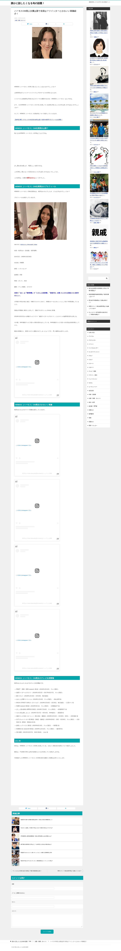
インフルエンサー (93, 348)
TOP (21, 941)
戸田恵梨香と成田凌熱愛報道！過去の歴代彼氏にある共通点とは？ (36, 836)
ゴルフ (90, 359)
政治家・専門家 (96, 222)
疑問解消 (91, 414)
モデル (90, 383)
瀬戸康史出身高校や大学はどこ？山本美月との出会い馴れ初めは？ (36, 844)
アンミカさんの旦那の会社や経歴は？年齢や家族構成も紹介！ (27, 870)
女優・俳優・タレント (20, 20)
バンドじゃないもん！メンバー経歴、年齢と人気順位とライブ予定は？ (99, 264)
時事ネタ (95, 247)
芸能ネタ (95, 91)
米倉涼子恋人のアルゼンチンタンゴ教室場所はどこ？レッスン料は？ (37, 860)
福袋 (90, 417)
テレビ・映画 (96, 117)
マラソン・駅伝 (93, 375)
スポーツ (91, 367)
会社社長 (91, 390)
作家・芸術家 (92, 394)
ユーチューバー (93, 386)
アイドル (95, 268)
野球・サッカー (93, 425)
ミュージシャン (96, 197)
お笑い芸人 (92, 332)
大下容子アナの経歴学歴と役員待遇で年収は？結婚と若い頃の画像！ (99, 60)
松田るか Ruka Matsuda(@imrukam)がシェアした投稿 (37, 394)
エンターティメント (94, 351)
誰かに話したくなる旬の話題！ (29, 3)
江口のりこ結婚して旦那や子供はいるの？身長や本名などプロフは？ (37, 827)
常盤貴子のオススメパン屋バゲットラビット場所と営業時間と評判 (36, 852)
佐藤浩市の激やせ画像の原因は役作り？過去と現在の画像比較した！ (37, 819)
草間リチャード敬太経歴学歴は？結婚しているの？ (70, 870)
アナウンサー (96, 64)
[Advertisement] (47, 73)
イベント (91, 344)
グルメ (90, 355)
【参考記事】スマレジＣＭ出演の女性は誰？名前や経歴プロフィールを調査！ (38, 119)
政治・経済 (92, 402)
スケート (91, 363)
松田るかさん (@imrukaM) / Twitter (29, 244)
